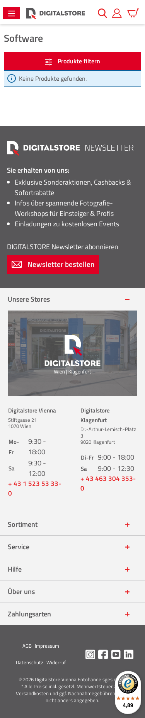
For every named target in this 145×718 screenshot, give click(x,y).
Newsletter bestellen (53, 264)
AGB (27, 646)
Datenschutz (29, 662)
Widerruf (56, 662)
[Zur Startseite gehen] (55, 13)
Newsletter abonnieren (62, 246)
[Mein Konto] (117, 13)
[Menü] (11, 13)
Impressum (47, 646)
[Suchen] (102, 13)
